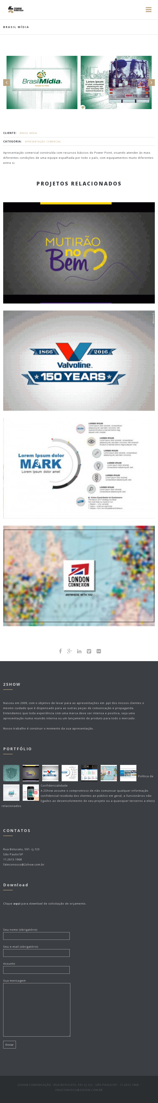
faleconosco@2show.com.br (23, 864)
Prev (6, 82)
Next (151, 82)
